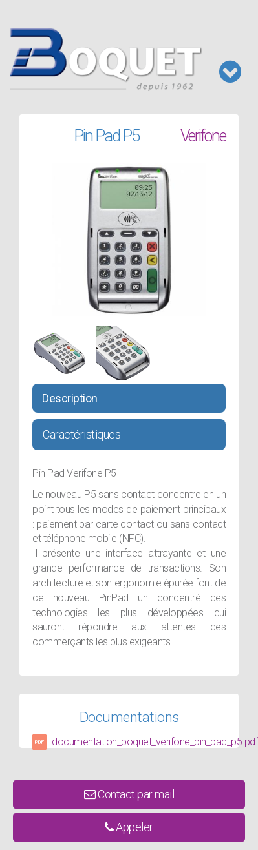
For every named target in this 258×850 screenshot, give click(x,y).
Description (70, 398)
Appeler (129, 827)
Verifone (203, 136)
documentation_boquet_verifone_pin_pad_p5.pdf (155, 742)
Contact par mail (129, 794)
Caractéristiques (81, 434)
